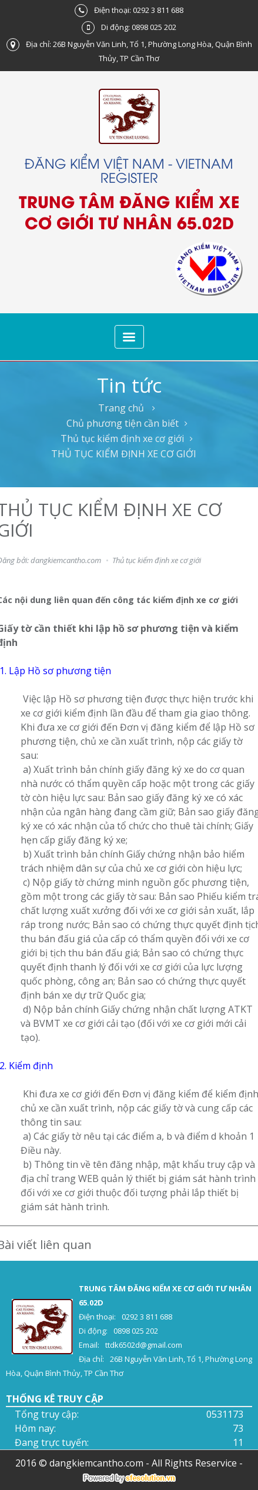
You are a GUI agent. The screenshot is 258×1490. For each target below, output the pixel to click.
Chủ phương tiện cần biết (122, 423)
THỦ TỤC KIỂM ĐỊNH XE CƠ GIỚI (123, 453)
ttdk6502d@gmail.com (143, 1345)
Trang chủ (121, 407)
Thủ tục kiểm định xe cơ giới (122, 438)
